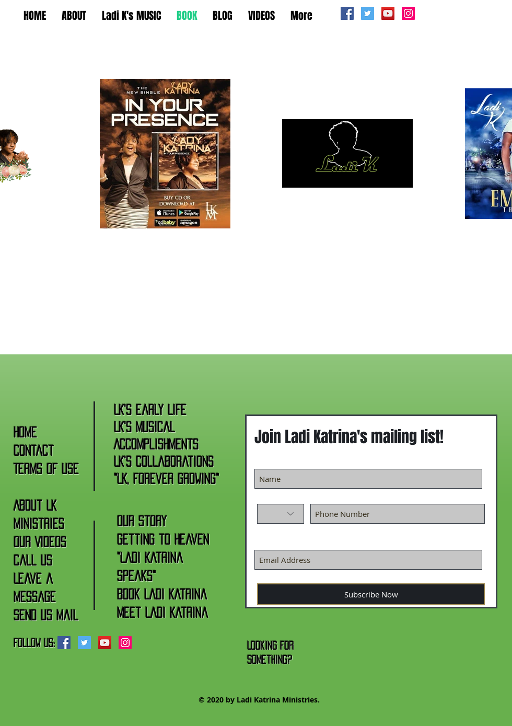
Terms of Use (46, 469)
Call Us (33, 560)
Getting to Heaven (163, 539)
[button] (74, 14)
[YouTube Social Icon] (387, 13)
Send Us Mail (46, 615)
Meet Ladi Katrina (162, 612)
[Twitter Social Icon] (367, 13)
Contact (34, 450)
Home (25, 432)
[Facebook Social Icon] (347, 13)
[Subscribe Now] (371, 594)
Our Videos (40, 542)
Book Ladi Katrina (162, 594)
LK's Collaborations (164, 461)
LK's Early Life (150, 410)
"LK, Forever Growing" (166, 479)
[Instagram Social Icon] (408, 13)
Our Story (142, 521)
